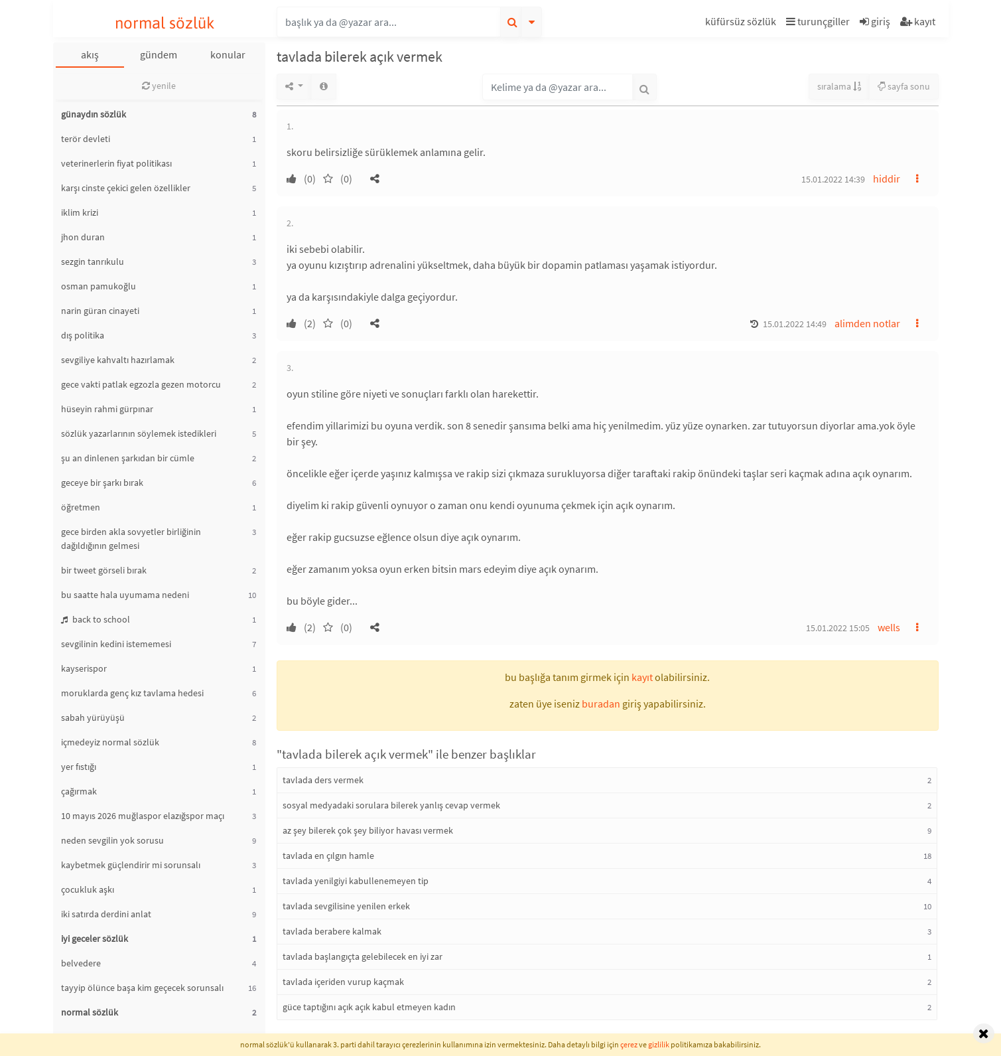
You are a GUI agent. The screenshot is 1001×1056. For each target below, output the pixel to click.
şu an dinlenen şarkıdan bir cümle (127, 458)
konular (227, 54)
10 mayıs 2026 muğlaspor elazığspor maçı (142, 816)
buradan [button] (601, 703)
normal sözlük (165, 23)
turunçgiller (818, 21)
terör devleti (85, 139)
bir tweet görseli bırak (104, 570)
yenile (159, 86)
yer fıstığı (78, 767)
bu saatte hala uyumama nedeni (125, 595)
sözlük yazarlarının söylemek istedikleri (138, 433)
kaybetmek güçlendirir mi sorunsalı (130, 865)
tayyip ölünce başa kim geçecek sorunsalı (142, 988)
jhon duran (83, 237)
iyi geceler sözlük (94, 938)
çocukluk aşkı (87, 889)
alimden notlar (867, 323)
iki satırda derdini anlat (106, 914)
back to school (95, 619)
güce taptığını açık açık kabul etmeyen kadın (369, 1007)
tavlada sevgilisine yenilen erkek (346, 906)
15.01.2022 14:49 (795, 324)
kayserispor (84, 668)
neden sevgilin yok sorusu (112, 840)
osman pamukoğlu (98, 286)
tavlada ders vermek (323, 780)
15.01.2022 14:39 (833, 179)
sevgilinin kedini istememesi (116, 644)
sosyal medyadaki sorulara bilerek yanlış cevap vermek (391, 805)
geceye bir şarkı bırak (102, 483)
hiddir (886, 178)
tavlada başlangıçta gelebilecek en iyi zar (362, 956)
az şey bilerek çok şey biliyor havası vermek (368, 830)
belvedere (81, 963)
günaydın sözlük (93, 114)
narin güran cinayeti (100, 311)
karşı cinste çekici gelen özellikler (125, 188)
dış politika (82, 335)
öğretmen (80, 507)
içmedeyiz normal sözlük (110, 742)
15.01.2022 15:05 (838, 628)
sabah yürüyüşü (93, 717)
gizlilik (658, 1044)
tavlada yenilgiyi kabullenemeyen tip (356, 881)
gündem (158, 54)
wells (889, 627)
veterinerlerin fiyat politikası (116, 163)
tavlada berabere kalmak (332, 931)
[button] (742, 23)
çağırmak (79, 791)
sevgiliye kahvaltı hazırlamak (117, 360)
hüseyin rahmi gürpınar (107, 409)
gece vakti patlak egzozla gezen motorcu (141, 384)
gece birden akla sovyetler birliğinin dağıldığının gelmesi (131, 539)
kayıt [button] (642, 677)
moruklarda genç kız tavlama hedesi (132, 693)
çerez (628, 1044)
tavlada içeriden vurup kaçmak (343, 982)
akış (90, 54)
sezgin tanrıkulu (92, 261)
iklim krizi (79, 212)
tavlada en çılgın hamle (328, 856)
